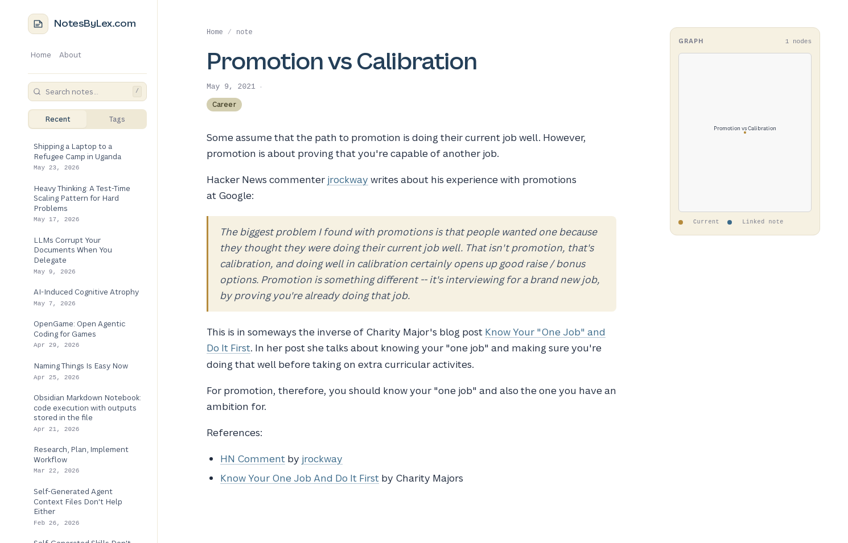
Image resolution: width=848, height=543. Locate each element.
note (244, 33)
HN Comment (252, 458)
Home (40, 54)
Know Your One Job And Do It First (299, 477)
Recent (58, 119)
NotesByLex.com (95, 23)
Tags (117, 119)
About (70, 54)
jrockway (347, 179)
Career (224, 104)
